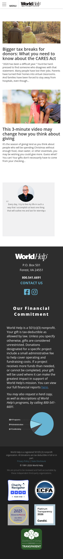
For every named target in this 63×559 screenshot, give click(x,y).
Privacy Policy (23, 461)
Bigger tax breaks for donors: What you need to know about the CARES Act (29, 53)
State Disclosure (38, 461)
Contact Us (31, 283)
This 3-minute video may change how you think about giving (31, 133)
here (44, 387)
